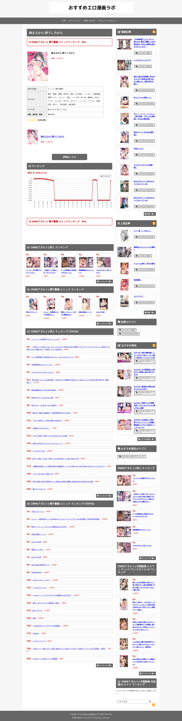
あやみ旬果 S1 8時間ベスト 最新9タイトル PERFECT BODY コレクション (144, 661)
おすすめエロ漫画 (143, 53)
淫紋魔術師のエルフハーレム (41, 365)
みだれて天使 (36, 557)
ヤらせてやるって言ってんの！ (42, 372)
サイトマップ (75, 21)
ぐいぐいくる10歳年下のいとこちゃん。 (46, 339)
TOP (64, 21)
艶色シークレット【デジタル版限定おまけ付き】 (49, 527)
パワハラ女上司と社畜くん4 (43, 474)
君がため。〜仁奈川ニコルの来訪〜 (44, 405)
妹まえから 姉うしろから (52, 136)
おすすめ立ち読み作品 (144, 90)
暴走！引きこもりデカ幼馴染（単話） (46, 603)
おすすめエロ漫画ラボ (89, 714)
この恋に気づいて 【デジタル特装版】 (47, 626)
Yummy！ (36, 633)
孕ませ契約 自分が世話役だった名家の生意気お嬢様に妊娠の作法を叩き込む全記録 (63, 481)
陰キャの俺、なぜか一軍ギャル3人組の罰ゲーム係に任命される (56, 459)
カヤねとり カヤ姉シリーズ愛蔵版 (45, 659)
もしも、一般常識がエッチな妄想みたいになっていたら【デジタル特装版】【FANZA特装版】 (65, 519)
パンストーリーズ (39, 641)
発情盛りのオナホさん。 (41, 428)
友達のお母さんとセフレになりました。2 (48, 443)
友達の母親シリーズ (85, 312)
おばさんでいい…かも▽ (41, 580)
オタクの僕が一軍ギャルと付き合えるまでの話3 (50, 436)
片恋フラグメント (31, 312)
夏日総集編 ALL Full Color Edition (43, 390)
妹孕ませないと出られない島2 (42, 398)
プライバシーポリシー (108, 21)
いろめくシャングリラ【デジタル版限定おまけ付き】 (52, 595)
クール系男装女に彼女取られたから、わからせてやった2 (52, 357)
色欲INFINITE (36, 572)
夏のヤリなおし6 (39, 489)
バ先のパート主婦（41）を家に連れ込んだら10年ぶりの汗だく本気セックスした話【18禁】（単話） (69, 649)
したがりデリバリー (40, 588)
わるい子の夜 (100, 312)
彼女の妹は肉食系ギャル (40, 565)
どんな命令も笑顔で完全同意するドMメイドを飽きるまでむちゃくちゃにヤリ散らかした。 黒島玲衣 (144, 644)
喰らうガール (37, 610)
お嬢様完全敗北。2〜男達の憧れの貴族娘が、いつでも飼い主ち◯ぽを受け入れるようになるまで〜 (69, 466)
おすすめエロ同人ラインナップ (144, 361)
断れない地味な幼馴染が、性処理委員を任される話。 (52, 413)
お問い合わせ (89, 21)
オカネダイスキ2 (39, 451)
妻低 (34, 618)
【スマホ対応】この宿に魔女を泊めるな (47, 420)
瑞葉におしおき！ (37, 549)
